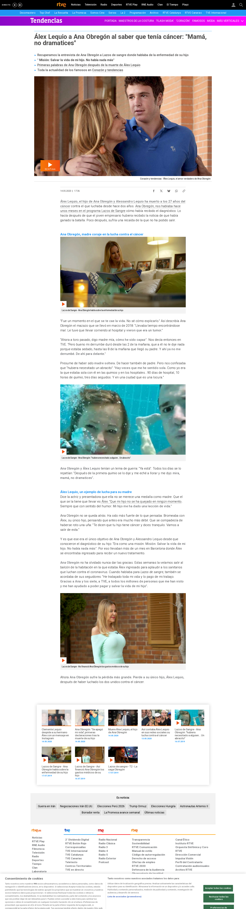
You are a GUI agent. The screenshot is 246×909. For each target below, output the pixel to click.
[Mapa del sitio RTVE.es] (160, 884)
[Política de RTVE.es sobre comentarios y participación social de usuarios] (202, 884)
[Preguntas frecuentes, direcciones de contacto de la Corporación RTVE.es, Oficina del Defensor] (177, 884)
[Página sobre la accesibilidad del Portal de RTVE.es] (141, 884)
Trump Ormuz (138, 806)
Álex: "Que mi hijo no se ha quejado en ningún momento (141, 501)
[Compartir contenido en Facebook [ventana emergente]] (154, 190)
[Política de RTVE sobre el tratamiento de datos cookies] (89, 884)
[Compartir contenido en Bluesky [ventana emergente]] (169, 190)
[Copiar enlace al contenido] (184, 190)
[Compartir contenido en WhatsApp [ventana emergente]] (176, 190)
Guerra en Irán (46, 806)
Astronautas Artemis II (194, 806)
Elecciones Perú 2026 (111, 806)
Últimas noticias (154, 812)
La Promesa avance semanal (122, 812)
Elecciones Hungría (163, 806)
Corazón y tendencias (107, 70)
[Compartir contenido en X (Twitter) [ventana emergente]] (161, 190)
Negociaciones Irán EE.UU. (76, 806)
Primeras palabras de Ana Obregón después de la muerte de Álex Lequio (88, 65)
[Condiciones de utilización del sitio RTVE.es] (37, 884)
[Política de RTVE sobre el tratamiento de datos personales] (60, 884)
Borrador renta (90, 812)
